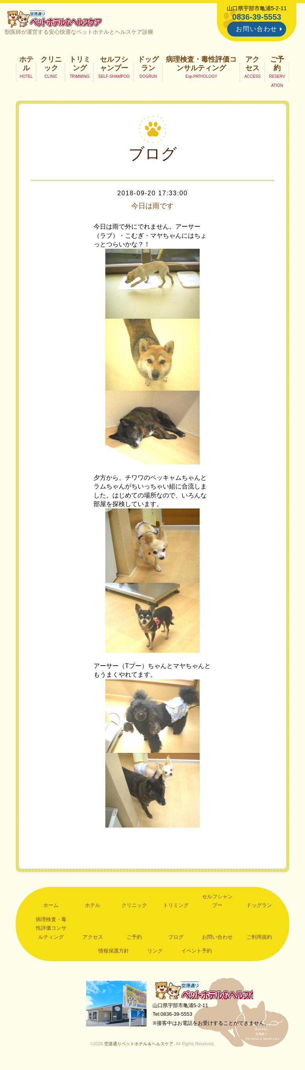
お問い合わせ (256, 29)
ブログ (176, 939)
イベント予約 (196, 953)
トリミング (79, 65)
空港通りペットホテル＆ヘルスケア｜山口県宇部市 (57, 19)
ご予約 (277, 65)
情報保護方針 (113, 953)
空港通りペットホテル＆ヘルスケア (207, 993)
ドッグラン (148, 65)
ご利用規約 (259, 939)
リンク (155, 953)
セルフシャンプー (114, 65)
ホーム (51, 907)
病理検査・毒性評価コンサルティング (201, 65)
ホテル (26, 65)
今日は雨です (152, 208)
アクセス (252, 65)
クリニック (51, 65)
